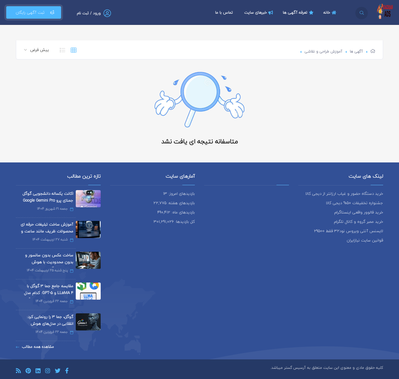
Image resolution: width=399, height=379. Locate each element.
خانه (330, 12)
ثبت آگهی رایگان (33, 12)
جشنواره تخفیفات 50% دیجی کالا (354, 202)
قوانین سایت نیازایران (365, 240)
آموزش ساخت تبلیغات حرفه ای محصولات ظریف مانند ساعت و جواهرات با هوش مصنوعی (47, 231)
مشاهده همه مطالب (35, 347)
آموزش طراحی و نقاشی (323, 51)
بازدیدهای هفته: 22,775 (174, 202)
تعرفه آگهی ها (299, 12)
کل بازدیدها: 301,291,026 (174, 221)
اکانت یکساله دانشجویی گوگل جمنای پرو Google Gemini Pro (47, 197)
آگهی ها (356, 51)
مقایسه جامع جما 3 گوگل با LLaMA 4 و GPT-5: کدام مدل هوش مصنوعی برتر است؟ (48, 293)
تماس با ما (224, 12)
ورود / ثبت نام (89, 13)
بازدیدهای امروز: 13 (179, 193)
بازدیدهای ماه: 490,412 (176, 212)
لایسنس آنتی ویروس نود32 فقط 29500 (348, 230)
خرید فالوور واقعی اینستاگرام (358, 212)
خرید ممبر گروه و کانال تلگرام (358, 221)
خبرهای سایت (259, 12)
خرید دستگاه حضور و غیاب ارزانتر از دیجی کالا (344, 193)
